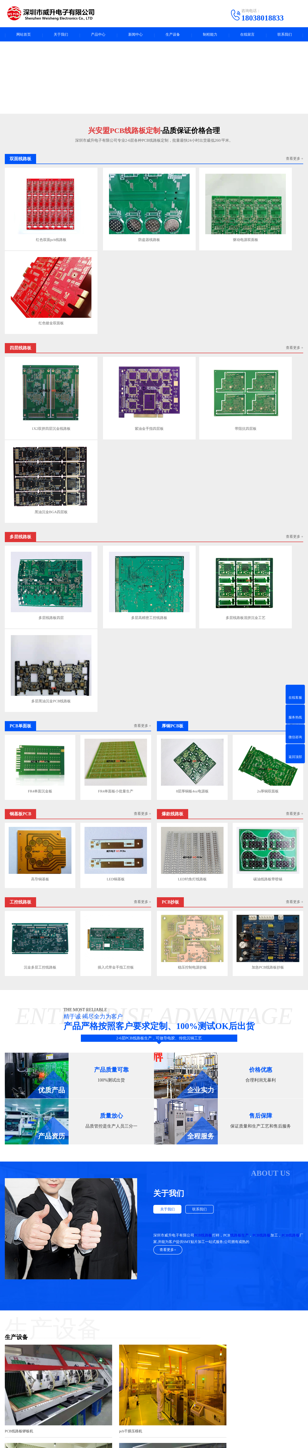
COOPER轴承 (180, 1347)
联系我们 (284, 35)
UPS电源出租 (156, 1347)
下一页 (297, 1327)
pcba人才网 (35, 1347)
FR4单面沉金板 (40, 487)
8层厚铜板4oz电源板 (192, 487)
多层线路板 (87, 1378)
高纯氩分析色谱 (105, 1347)
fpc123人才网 (58, 1347)
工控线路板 (44, 1400)
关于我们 (61, 35)
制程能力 (210, 35)
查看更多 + (294, 160)
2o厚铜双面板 (268, 487)
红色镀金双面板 (266, 223)
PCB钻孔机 (13, 1200)
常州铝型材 (234, 1347)
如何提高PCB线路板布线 (95, 1291)
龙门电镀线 (211, 1112)
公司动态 (136, 1392)
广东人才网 (80, 1347)
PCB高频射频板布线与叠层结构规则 (104, 1300)
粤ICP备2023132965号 (162, 1440)
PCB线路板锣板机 (19, 1112)
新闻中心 (135, 35)
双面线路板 (44, 1407)
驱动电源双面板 (190, 223)
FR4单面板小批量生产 (116, 487)
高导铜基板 (40, 573)
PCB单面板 (44, 1385)
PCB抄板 (85, 1400)
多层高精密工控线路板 (115, 398)
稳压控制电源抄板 (192, 660)
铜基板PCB (44, 1392)
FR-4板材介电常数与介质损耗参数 (102, 1319)
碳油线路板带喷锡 (268, 573)
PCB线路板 (203, 928)
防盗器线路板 (115, 223)
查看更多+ (168, 942)
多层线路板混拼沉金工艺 (191, 398)
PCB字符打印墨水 (208, 1347)
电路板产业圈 (132, 1347)
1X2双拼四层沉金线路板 (40, 311)
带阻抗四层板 (190, 311)
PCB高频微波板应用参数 (95, 1328)
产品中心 (98, 35)
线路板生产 (239, 928)
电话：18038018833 (196, 1390)
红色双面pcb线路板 (40, 223)
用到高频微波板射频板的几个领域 (102, 1309)
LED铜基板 (115, 573)
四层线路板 (44, 1378)
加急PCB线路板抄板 (268, 660)
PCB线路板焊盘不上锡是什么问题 (102, 1257)
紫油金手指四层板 (115, 311)
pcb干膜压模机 (115, 1112)
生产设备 (172, 35)
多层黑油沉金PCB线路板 (266, 398)
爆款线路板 (87, 1392)
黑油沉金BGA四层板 (266, 311)
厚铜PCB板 (87, 1385)
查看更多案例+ (154, 1220)
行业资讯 (136, 1385)
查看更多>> (183, 1241)
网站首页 (23, 35)
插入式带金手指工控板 (116, 660)
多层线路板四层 (39, 398)
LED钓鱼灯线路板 (192, 573)
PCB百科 (136, 1378)
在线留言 (247, 35)
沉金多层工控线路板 (40, 660)
